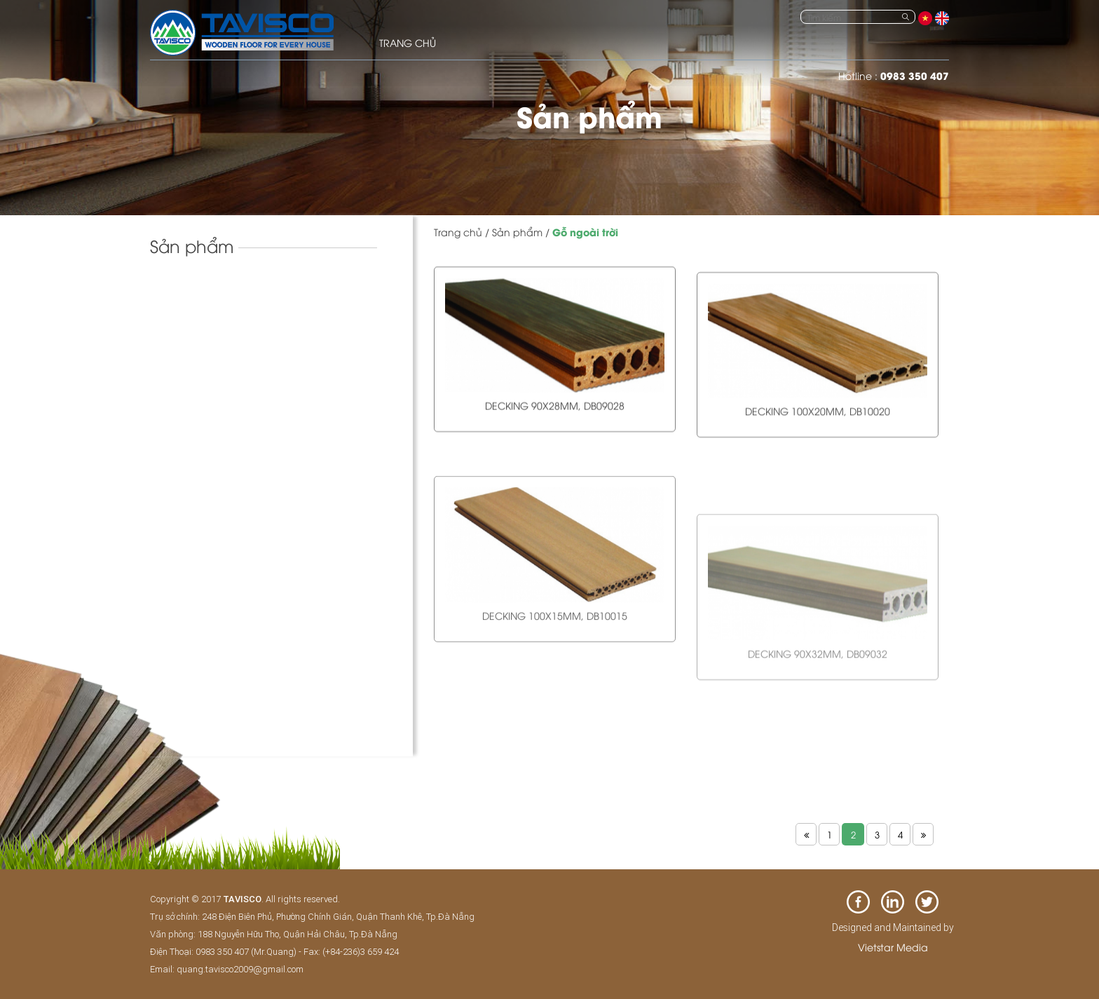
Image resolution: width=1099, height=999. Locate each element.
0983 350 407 (914, 75)
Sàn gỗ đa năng (202, 416)
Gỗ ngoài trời (585, 231)
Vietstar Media (893, 946)
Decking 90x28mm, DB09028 (554, 412)
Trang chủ (458, 231)
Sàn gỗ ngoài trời (205, 391)
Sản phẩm (517, 231)
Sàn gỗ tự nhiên (196, 334)
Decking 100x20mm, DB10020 (817, 433)
